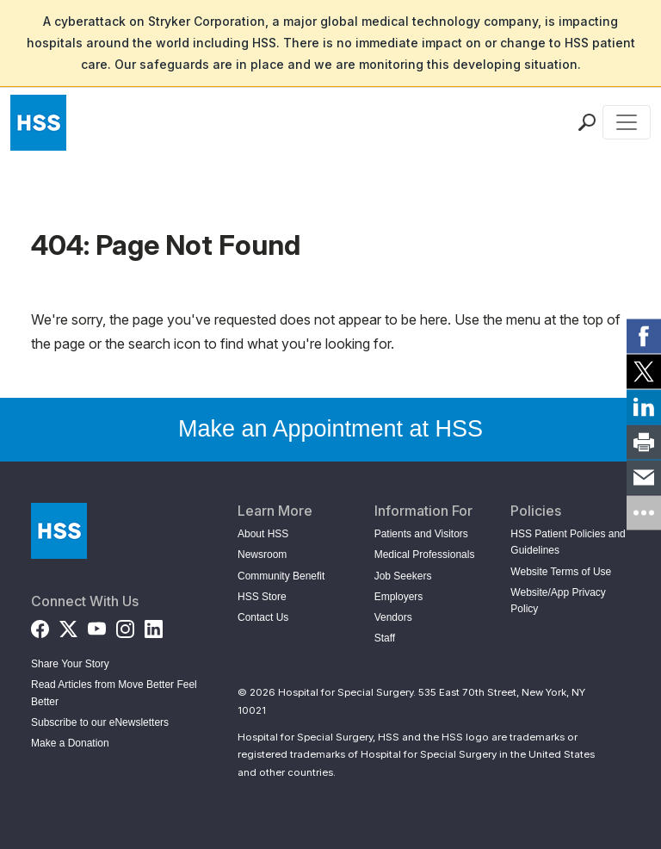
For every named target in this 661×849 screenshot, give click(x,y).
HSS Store (262, 597)
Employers (398, 597)
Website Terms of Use (560, 572)
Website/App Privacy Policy (558, 600)
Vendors (393, 617)
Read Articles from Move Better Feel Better (114, 693)
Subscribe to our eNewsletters (100, 722)
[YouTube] (97, 626)
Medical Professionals (424, 554)
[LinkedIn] (154, 626)
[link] (644, 336)
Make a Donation (70, 743)
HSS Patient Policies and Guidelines (567, 542)
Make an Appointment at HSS (330, 429)
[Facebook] (40, 626)
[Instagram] (125, 626)
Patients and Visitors (421, 534)
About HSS (263, 534)
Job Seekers (403, 576)
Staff (384, 638)
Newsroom (262, 554)
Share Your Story (70, 664)
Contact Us (263, 617)
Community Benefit (281, 576)
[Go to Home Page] (59, 531)
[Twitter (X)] (68, 626)
